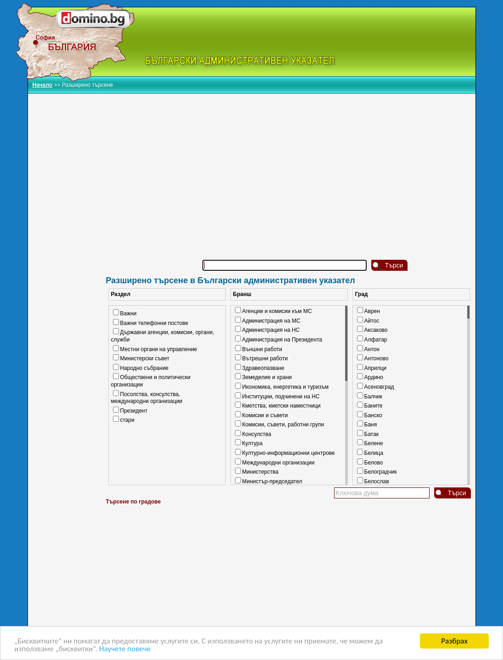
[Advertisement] (289, 165)
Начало (42, 85)
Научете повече (125, 649)
